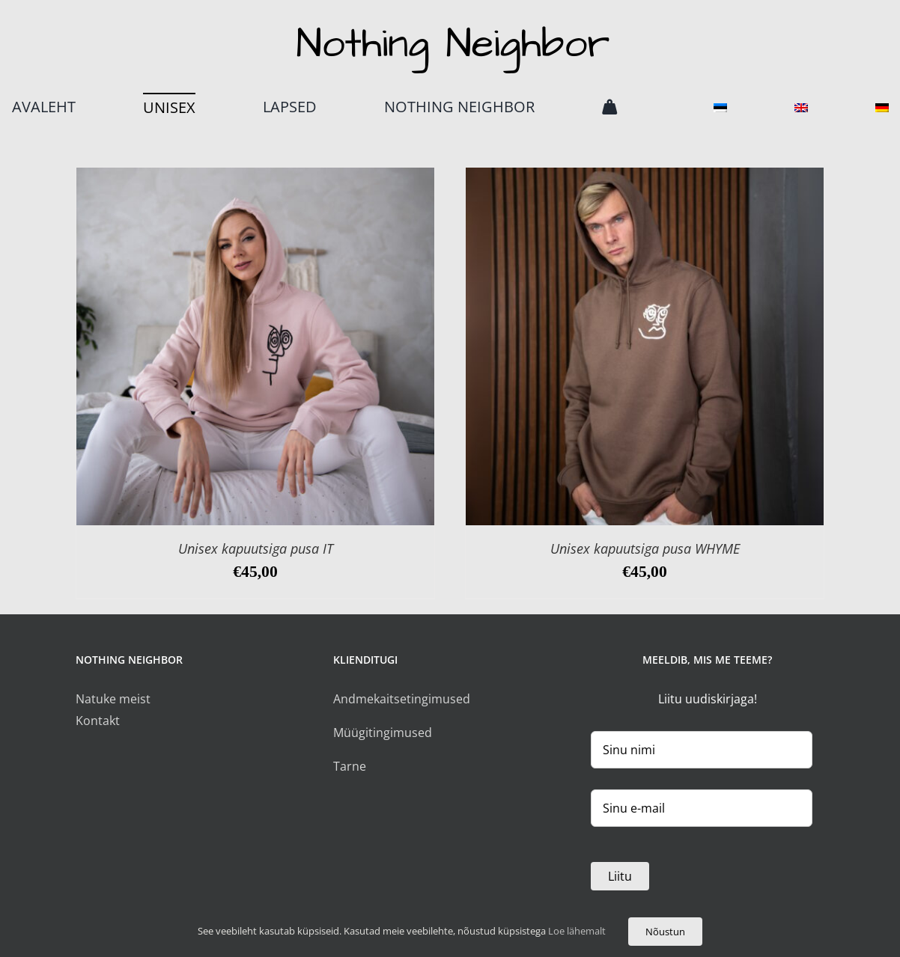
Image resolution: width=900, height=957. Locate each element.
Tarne (349, 766)
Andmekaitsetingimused (401, 699)
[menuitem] (720, 107)
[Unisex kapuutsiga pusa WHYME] (645, 178)
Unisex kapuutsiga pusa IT (255, 548)
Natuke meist (113, 699)
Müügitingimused (382, 732)
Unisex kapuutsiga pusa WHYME (645, 548)
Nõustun (665, 931)
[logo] (450, 24)
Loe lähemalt (576, 931)
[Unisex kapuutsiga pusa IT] (255, 178)
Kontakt (98, 720)
